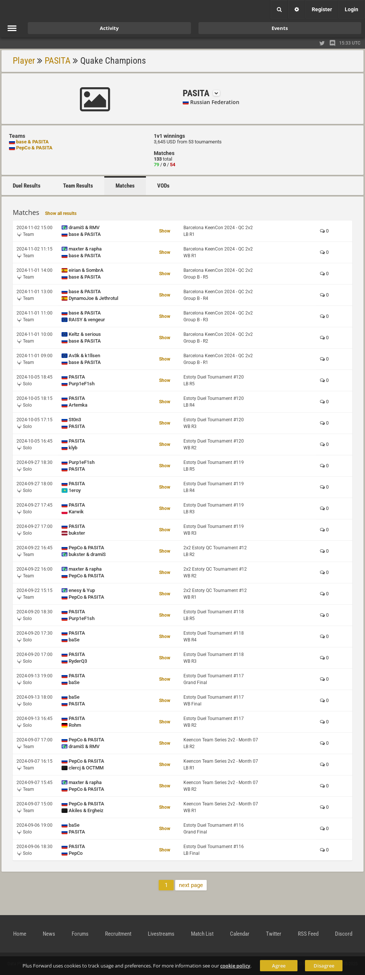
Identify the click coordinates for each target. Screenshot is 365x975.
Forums (80, 933)
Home (19, 933)
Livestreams (161, 933)
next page (191, 885)
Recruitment (118, 933)
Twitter (273, 933)
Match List (202, 933)
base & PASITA (32, 142)
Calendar (239, 933)
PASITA (58, 60)
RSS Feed (308, 933)
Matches (125, 185)
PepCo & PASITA (34, 148)
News (49, 933)
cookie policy (235, 965)
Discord (343, 933)
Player (24, 60)
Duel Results (27, 185)
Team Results (78, 185)
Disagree (324, 965)
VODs (163, 185)
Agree (278, 965)
